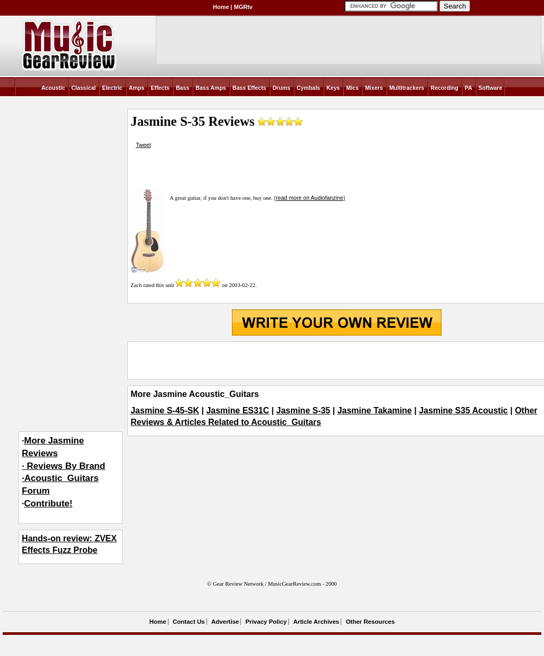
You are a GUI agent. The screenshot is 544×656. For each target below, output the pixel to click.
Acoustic (53, 88)
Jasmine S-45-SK (164, 410)
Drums (281, 88)
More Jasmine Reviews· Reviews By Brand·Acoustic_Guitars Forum (63, 466)
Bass (182, 88)
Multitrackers (406, 88)
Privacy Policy (266, 621)
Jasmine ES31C (237, 410)
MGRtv (243, 7)
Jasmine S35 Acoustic (463, 410)
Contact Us (189, 621)
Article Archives (316, 621)
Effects (160, 88)
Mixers (374, 88)
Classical (83, 88)
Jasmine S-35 (303, 410)
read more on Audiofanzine (309, 198)
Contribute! (48, 503)
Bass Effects (249, 88)
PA (468, 88)
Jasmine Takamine (374, 410)
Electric (112, 88)
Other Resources (370, 621)
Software (490, 88)
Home (221, 7)
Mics (352, 88)
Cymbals (308, 88)
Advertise (225, 621)
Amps (137, 88)
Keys (333, 88)
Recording (444, 88)
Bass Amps (210, 88)
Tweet (143, 145)
